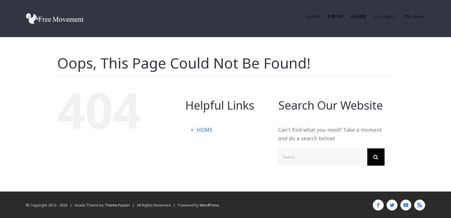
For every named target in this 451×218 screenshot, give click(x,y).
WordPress (209, 205)
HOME (205, 129)
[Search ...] (322, 157)
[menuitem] (317, 16)
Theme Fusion (117, 205)
